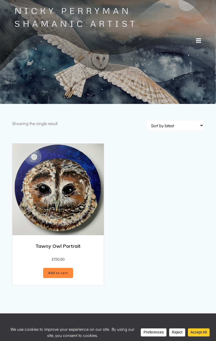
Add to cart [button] (58, 273)
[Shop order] (175, 125)
